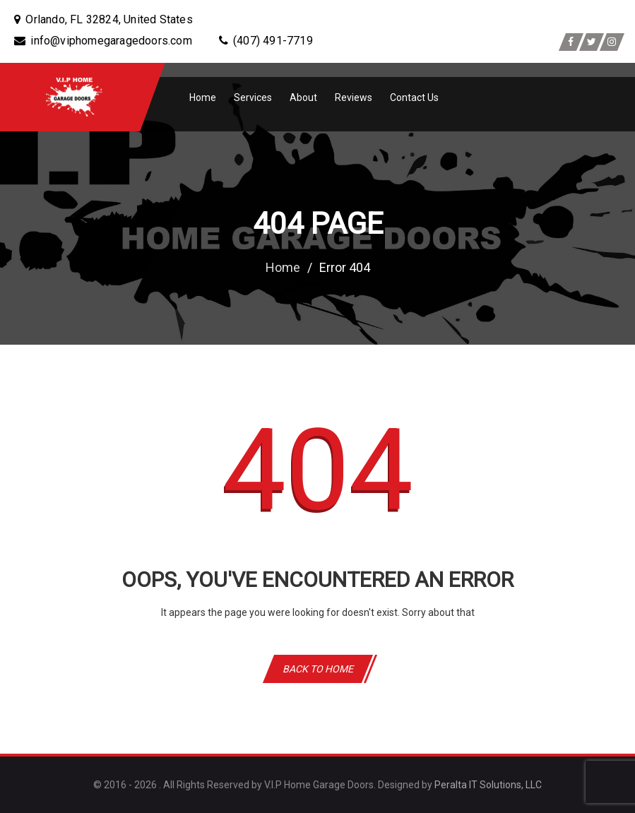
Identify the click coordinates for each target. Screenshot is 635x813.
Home (202, 97)
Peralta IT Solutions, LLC (488, 784)
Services (253, 97)
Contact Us (414, 97)
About (303, 97)
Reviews (353, 97)
